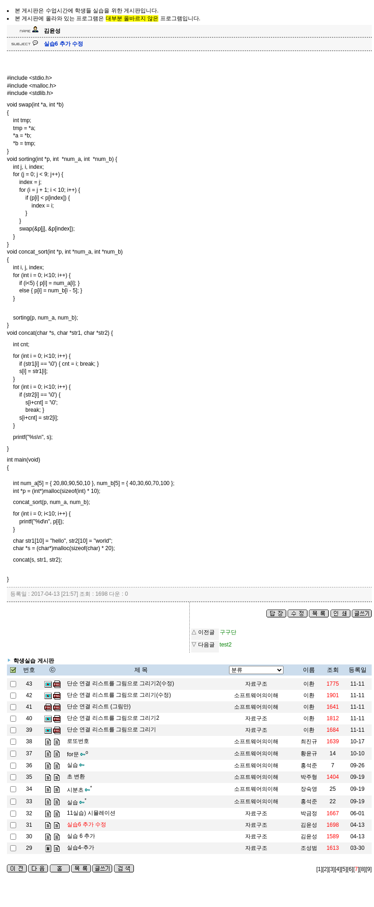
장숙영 (309, 789)
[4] (338, 869)
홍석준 (309, 801)
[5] (344, 869)
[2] (325, 869)
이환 (308, 684)
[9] (369, 869)
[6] (350, 869)
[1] (319, 869)
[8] (362, 869)
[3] (332, 869)
